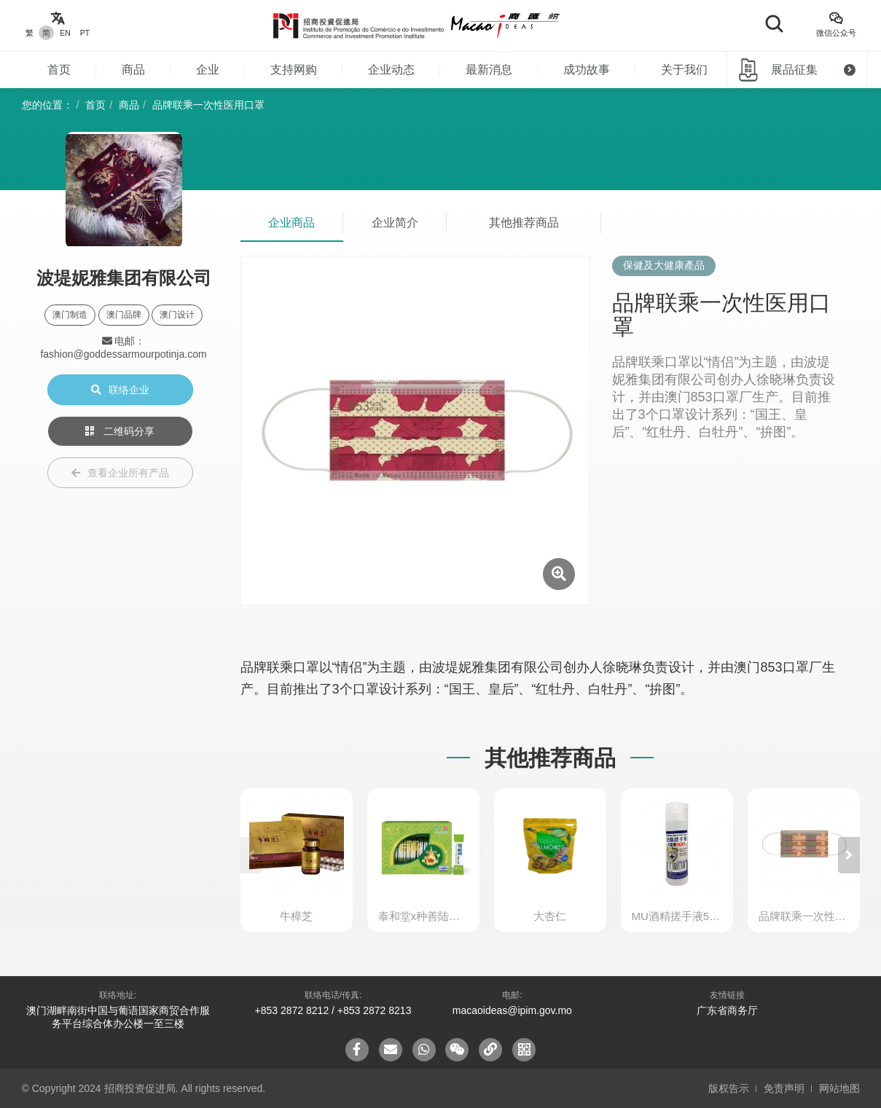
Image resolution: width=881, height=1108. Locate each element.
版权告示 (728, 1088)
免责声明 (784, 1088)
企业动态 (391, 69)
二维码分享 (120, 431)
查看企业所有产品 (120, 473)
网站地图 (839, 1088)
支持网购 (293, 69)
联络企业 (120, 390)
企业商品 (291, 222)
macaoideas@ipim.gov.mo (512, 1010)
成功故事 (586, 69)
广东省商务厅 (727, 1010)
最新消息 (489, 69)
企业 (207, 69)
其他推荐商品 (524, 222)
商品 (133, 69)
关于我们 (684, 69)
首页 (59, 69)
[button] (849, 855)
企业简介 (395, 222)
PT (85, 32)
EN (65, 32)
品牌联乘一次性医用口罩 (208, 105)
